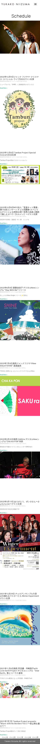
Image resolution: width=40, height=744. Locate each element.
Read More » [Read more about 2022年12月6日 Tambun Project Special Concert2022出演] (3, 164)
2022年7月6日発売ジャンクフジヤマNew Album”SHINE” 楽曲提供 (18, 364)
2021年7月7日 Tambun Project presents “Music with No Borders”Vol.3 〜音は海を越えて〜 (20, 723)
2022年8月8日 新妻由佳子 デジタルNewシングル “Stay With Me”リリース (19, 289)
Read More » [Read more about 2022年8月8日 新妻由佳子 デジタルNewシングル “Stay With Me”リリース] (3, 299)
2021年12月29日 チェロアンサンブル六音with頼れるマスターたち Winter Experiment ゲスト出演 (19, 596)
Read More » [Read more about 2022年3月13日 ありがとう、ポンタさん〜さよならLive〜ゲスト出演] (3, 513)
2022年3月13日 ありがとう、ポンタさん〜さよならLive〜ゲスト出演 (20, 502)
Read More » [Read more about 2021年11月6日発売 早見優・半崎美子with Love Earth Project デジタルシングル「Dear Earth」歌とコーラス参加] (3, 682)
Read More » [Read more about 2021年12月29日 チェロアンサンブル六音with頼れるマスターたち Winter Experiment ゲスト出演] (3, 604)
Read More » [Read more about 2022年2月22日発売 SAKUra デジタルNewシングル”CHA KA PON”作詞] (3, 450)
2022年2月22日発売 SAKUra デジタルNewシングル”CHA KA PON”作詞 (19, 440)
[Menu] (35, 4)
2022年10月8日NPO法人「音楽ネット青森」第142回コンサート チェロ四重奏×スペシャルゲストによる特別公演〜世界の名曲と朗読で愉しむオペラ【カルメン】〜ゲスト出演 (19, 210)
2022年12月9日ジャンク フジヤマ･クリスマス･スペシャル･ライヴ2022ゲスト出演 (19, 78)
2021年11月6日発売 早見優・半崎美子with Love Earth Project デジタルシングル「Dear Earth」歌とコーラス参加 (19, 670)
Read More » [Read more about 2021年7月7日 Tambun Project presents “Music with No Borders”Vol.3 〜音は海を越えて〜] (3, 735)
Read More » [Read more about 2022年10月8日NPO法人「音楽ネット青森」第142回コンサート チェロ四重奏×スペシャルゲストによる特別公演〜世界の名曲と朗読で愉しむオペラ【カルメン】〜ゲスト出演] (3, 223)
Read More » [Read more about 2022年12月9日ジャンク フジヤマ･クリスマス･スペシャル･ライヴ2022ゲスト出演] (3, 88)
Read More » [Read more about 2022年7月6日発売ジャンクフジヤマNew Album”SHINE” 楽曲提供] (3, 374)
